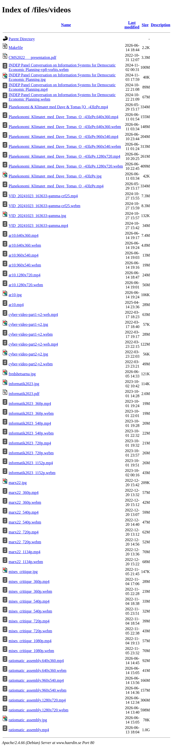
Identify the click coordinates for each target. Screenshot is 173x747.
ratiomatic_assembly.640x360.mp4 (36, 661)
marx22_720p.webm (25, 542)
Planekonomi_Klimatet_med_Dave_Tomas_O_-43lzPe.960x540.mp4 (63, 136)
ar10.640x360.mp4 (23, 235)
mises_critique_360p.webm (30, 591)
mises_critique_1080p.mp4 (30, 641)
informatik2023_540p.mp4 (30, 423)
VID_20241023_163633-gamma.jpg (37, 216)
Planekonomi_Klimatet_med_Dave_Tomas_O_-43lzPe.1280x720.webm (66, 166)
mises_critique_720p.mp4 (29, 621)
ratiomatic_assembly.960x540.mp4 (36, 680)
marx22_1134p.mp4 (24, 552)
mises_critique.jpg (23, 572)
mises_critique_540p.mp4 (29, 601)
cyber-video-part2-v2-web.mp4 (33, 344)
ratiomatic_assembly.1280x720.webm (38, 710)
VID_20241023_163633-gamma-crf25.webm (44, 206)
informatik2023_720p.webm (31, 453)
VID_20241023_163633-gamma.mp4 (38, 225)
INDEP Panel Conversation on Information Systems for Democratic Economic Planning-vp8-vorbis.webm (62, 67)
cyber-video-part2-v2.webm (31, 364)
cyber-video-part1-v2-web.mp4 (33, 314)
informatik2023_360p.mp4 (30, 403)
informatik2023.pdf (24, 394)
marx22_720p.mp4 (23, 532)
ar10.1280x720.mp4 (24, 275)
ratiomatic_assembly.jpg (28, 720)
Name (66, 25)
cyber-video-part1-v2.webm (31, 334)
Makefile (16, 47)
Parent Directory (22, 39)
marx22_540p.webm (25, 522)
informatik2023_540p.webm (31, 433)
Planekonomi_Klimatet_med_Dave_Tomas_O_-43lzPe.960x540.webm (65, 146)
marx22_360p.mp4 (23, 492)
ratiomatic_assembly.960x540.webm (37, 690)
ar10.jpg (15, 295)
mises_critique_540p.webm (30, 611)
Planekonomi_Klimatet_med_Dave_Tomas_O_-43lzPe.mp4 (56, 186)
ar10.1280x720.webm (26, 285)
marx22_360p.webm (25, 502)
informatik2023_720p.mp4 (30, 443)
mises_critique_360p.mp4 (29, 581)
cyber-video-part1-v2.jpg (28, 324)
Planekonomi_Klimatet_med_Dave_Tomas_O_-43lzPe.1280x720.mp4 (64, 156)
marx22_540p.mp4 (23, 512)
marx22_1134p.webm (26, 562)
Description (160, 25)
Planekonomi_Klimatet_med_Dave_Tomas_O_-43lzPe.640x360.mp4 (63, 117)
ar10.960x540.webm (25, 265)
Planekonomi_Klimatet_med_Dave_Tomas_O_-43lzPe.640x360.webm (65, 127)
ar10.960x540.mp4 (23, 255)
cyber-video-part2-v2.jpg (28, 354)
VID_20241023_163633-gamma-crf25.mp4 (43, 196)
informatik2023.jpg (24, 384)
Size (145, 25)
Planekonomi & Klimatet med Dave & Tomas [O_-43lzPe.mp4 (58, 107)
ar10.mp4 (16, 305)
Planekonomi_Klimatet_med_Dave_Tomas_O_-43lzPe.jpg (55, 176)
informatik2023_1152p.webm (32, 473)
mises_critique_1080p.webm (31, 651)
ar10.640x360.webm (25, 245)
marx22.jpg (18, 483)
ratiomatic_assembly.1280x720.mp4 (37, 700)
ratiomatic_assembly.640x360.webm (37, 670)
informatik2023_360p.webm (31, 413)
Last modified (131, 25)
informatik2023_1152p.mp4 (31, 463)
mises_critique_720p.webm (30, 631)
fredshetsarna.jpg (22, 374)
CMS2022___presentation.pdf (32, 57)
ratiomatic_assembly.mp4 (29, 730)
